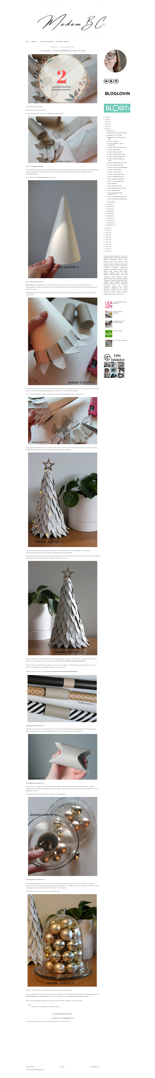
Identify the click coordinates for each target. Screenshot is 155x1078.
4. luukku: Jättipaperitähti (113, 190)
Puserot (111, 282)
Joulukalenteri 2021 (44, 1006)
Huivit (125, 259)
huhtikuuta (110, 218)
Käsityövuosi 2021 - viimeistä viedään (116, 133)
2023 (107, 124)
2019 (107, 230)
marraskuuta (110, 202)
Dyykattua (106, 258)
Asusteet (116, 256)
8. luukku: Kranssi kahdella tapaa (115, 181)
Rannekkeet (124, 282)
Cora (126, 256)
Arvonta (106, 256)
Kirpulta (112, 266)
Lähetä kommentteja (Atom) (36, 1069)
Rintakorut (118, 284)
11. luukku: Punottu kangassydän (115, 174)
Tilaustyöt (124, 289)
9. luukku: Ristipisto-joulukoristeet (115, 179)
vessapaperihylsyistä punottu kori (45, 177)
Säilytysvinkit (114, 288)
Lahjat (121, 269)
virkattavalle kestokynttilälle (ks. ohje (77, 996)
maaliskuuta (110, 220)
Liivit (122, 273)
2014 (107, 242)
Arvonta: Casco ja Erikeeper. (118, 312)
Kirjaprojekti (124, 264)
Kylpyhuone (107, 269)
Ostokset (112, 280)
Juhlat (115, 262)
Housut (120, 259)
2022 (107, 126)
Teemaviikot (107, 289)
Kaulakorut (120, 262)
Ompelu (125, 277)
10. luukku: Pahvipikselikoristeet (115, 176)
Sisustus (125, 286)
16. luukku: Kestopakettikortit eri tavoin (117, 162)
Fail (115, 258)
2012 (107, 246)
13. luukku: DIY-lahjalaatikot (114, 169)
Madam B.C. (34, 41)
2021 (107, 129)
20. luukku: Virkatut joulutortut (114, 152)
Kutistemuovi (124, 267)
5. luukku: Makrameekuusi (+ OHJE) (116, 188)
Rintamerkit (124, 284)
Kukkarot (115, 267)
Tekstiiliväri (114, 289)
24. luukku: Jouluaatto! (113, 141)
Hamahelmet (119, 258)
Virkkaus (114, 294)
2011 (107, 249)
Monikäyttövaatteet (115, 274)
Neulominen (107, 277)
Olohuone (119, 277)
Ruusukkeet (107, 286)
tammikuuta (110, 225)
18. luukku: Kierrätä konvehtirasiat (116, 156)
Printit (125, 280)
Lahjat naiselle (123, 271)
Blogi (27, 41)
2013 (107, 244)
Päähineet (117, 282)
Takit (121, 288)
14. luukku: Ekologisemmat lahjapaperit (117, 167)
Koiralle (116, 266)
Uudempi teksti (30, 1066)
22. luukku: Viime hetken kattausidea (116, 147)
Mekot (125, 273)
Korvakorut (106, 267)
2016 (107, 237)
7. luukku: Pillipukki (112, 183)
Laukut (117, 273)
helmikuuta (110, 222)
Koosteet (121, 266)
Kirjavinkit (106, 266)
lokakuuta (109, 204)
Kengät (105, 264)
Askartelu (34, 1006)
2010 (107, 251)
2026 (107, 117)
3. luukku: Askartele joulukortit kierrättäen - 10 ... (114, 193)
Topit (109, 292)
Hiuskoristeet (113, 259)
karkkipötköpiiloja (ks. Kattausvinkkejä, (37, 996)
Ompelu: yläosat (117, 278)
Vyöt (118, 294)
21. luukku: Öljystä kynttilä (113, 149)
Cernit (122, 256)
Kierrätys (52, 1006)
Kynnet (112, 269)
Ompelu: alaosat (108, 278)
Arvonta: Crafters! (118, 331)
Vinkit (110, 294)
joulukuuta (110, 131)
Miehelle (106, 274)
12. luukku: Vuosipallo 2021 (114, 172)
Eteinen (111, 258)
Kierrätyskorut (117, 264)
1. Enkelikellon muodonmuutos (54, 113)
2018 (107, 232)
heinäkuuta (110, 211)
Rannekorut (107, 284)
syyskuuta (110, 206)
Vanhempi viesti (95, 1066)
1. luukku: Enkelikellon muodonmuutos (117, 199)
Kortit (126, 266)
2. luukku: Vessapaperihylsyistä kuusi (116, 196)
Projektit (106, 282)
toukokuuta (110, 216)
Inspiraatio (106, 262)
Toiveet (105, 292)
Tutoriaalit (57, 1006)
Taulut (125, 288)
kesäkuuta (110, 213)
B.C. (120, 256)
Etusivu (62, 1066)
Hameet (125, 258)
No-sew (113, 277)
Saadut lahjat (116, 286)
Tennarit (119, 289)
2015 (107, 239)
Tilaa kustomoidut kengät (46, 41)
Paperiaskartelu (120, 280)
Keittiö (125, 262)
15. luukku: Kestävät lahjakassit (115, 165)
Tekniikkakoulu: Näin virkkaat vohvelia (118, 321)
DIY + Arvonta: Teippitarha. (120, 340)
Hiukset (106, 259)
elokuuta (109, 209)
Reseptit (112, 284)
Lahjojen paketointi (109, 273)
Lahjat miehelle (113, 271)
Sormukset (106, 288)
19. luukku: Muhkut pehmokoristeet (116, 154)
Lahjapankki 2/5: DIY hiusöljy (114, 135)
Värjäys (122, 294)
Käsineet (117, 269)
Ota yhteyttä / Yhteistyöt (62, 41)
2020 (107, 228)
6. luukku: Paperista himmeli (114, 186)
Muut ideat (124, 274)
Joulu (38, 1006)
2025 (107, 119)
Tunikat (113, 292)
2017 (107, 235)
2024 (107, 122)
